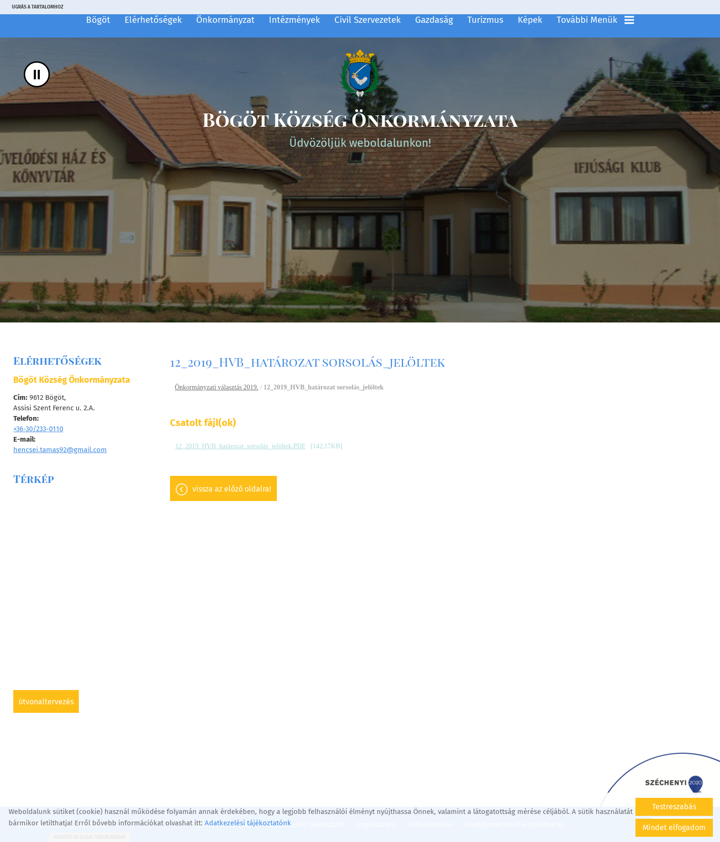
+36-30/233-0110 (38, 429)
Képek (530, 19)
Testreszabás (674, 806)
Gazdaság (434, 19)
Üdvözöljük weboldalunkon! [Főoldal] (360, 128)
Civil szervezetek (367, 19)
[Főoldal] (360, 73)
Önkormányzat (225, 19)
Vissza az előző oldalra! (231, 488)
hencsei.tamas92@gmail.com (60, 449)
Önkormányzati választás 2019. (216, 387)
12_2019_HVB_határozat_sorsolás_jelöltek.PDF (240, 446)
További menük (595, 19)
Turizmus (485, 19)
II (37, 74)
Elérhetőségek (153, 19)
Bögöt (98, 19)
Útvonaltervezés (46, 701)
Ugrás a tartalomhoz (37, 7)
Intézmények (294, 19)
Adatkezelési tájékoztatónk (248, 823)
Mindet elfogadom (674, 827)
